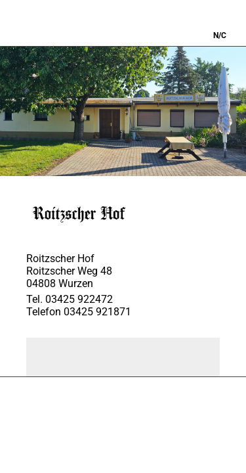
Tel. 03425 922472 (69, 299)
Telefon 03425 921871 (78, 311)
